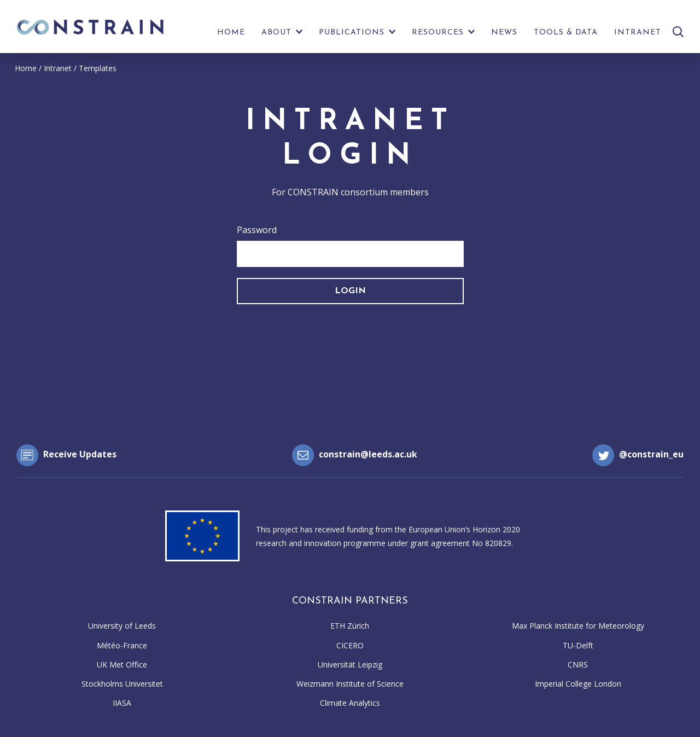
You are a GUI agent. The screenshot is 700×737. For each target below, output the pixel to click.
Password (257, 230)
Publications (351, 32)
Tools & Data (566, 32)
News (504, 32)
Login (350, 291)
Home (231, 32)
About (276, 32)
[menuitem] (231, 35)
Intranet (637, 32)
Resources (438, 32)
